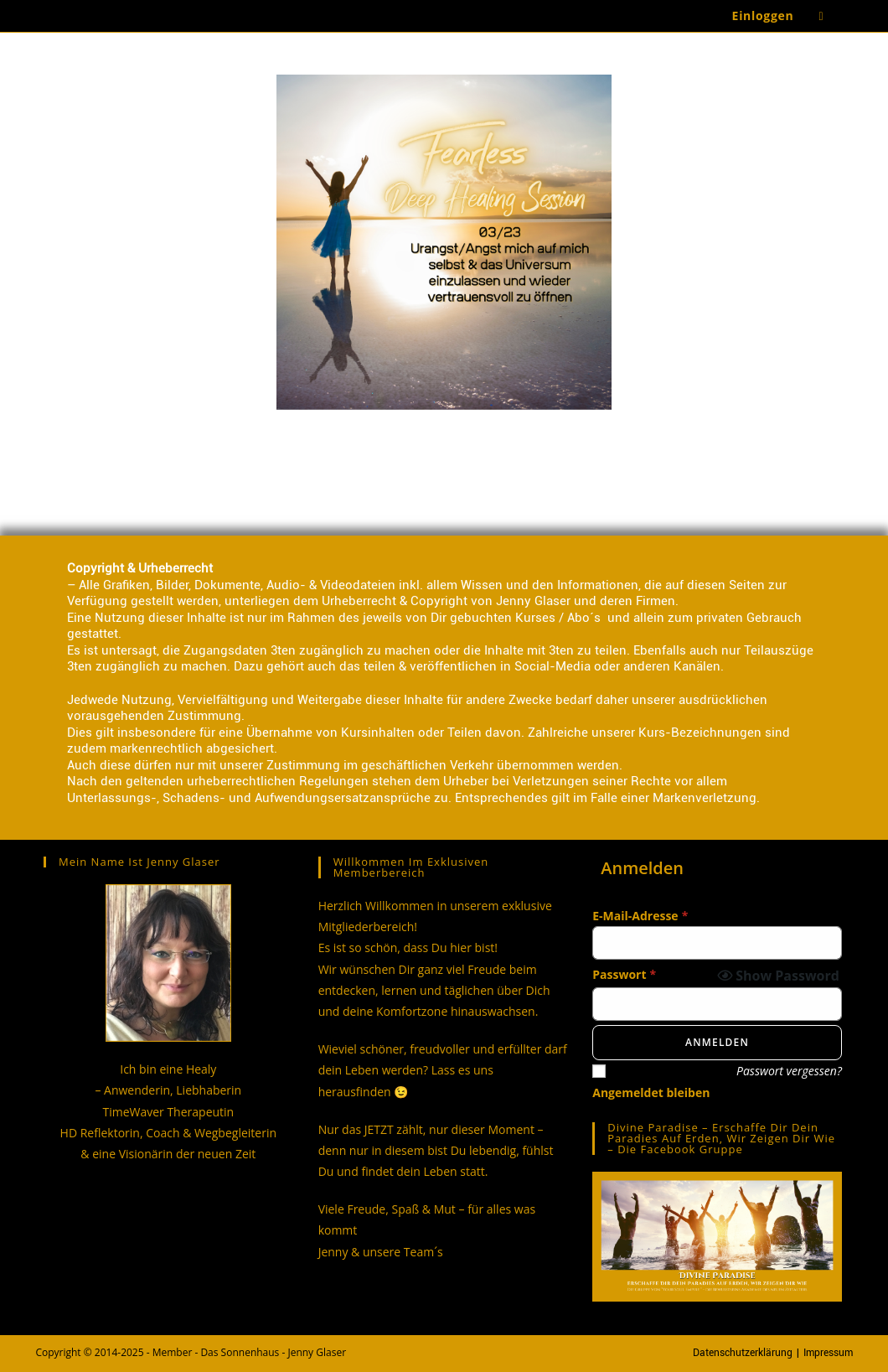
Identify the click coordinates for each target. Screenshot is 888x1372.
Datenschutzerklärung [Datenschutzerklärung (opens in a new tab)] (742, 1353)
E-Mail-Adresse (640, 916)
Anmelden (717, 1042)
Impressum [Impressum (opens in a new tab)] (828, 1353)
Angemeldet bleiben (651, 1092)
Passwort (624, 974)
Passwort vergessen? (789, 1071)
